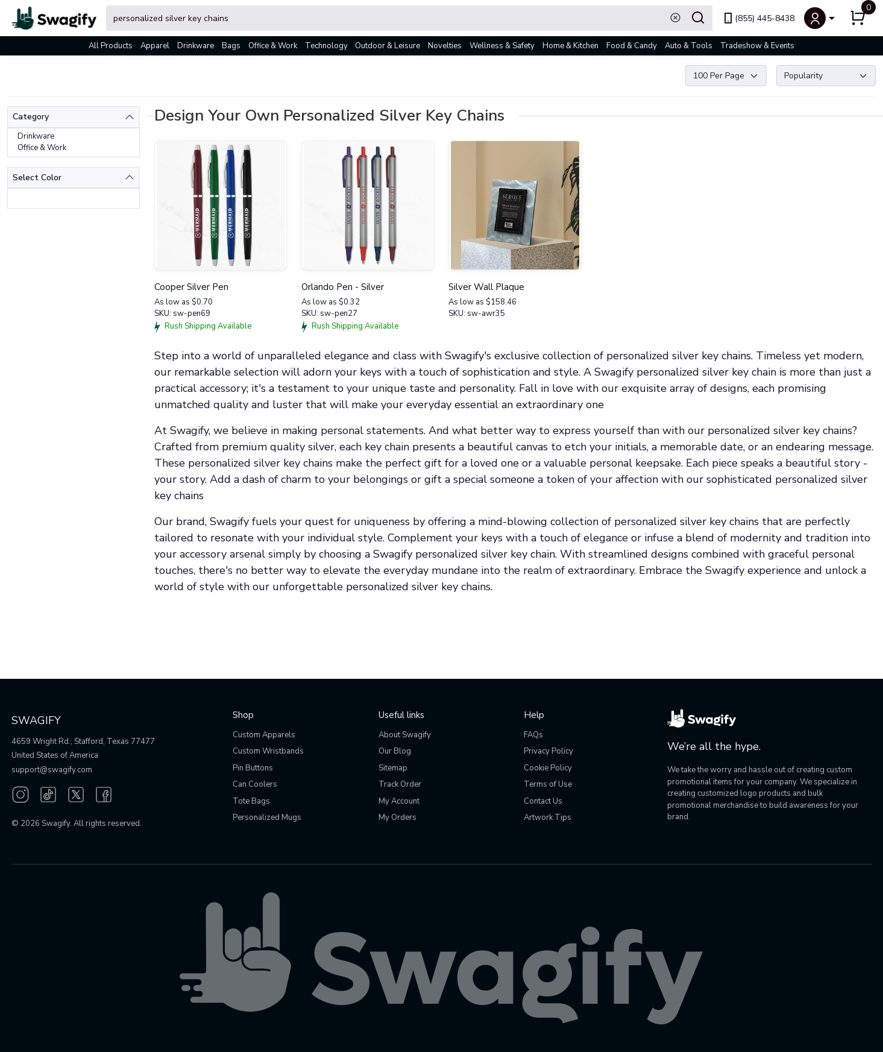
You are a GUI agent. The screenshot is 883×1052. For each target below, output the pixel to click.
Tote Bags (251, 801)
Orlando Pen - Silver (342, 287)
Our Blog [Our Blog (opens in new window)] (395, 751)
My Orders (397, 817)
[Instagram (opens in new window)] (20, 793)
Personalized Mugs (267, 817)
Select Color (37, 177)
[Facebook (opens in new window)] (104, 793)
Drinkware (195, 45)
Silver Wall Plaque (486, 287)
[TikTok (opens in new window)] (48, 793)
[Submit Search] (697, 18)
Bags (231, 45)
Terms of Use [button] (548, 784)
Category (31, 116)
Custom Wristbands (268, 751)
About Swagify (405, 734)
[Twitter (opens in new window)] (76, 793)
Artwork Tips (547, 817)
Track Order (400, 784)
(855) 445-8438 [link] (758, 18)
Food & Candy (631, 45)
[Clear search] (675, 18)
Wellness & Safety (502, 45)
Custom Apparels (264, 734)
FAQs (533, 734)
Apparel (154, 45)
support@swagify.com (51, 769)
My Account (399, 801)
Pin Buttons (253, 768)
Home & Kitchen (570, 45)
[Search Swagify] (409, 18)
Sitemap (393, 768)
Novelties (445, 45)
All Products (111, 45)
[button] (819, 18)
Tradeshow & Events (757, 45)
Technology (326, 45)
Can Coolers (255, 784)
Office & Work (272, 45)
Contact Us (543, 801)
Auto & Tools (688, 45)
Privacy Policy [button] (548, 751)
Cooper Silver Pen (191, 287)
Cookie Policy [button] (548, 768)
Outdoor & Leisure (387, 45)
